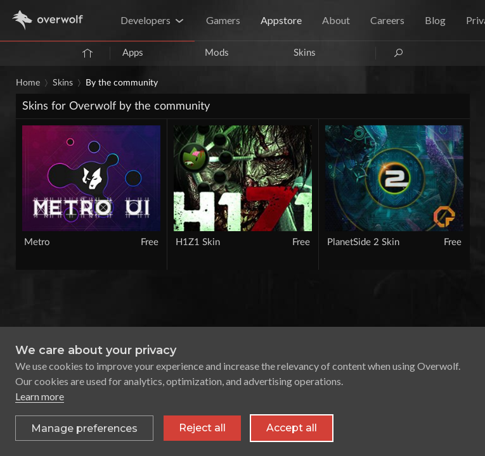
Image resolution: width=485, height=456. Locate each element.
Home (28, 83)
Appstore (281, 20)
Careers (387, 20)
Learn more (39, 396)
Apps (132, 53)
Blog (435, 20)
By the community (122, 83)
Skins (305, 53)
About (336, 20)
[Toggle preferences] (84, 428)
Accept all (291, 428)
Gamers (223, 20)
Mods (217, 53)
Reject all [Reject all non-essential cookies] (202, 428)
